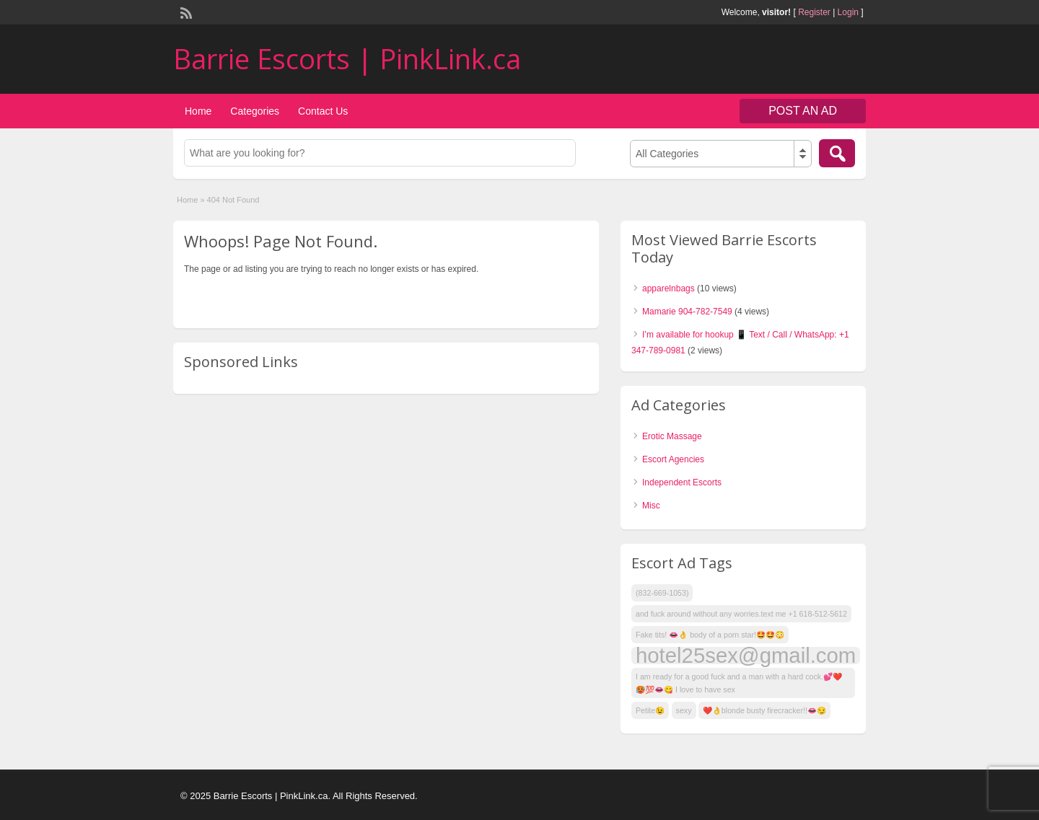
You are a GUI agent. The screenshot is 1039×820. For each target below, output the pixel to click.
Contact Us (323, 111)
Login (848, 12)
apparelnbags (668, 288)
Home (198, 111)
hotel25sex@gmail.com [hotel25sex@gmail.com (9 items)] (746, 655)
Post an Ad (802, 111)
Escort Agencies (673, 459)
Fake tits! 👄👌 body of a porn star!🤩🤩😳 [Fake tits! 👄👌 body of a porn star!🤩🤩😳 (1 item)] (710, 634)
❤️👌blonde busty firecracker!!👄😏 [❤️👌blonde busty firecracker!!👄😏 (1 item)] (764, 710)
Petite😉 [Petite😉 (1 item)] (650, 710)
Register (814, 12)
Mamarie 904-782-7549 (687, 312)
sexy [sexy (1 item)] (684, 710)
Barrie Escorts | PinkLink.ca (347, 58)
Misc (651, 506)
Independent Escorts (682, 482)
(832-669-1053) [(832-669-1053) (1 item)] (662, 592)
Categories (254, 111)
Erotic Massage (672, 436)
